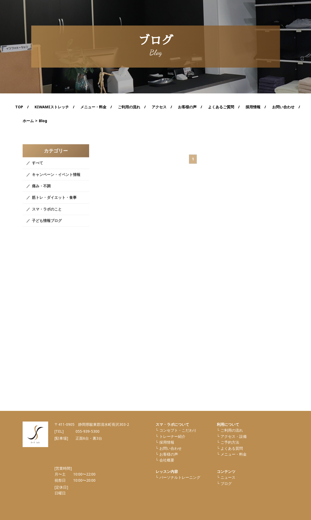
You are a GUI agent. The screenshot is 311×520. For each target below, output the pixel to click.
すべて (37, 167)
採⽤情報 (166, 442)
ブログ (226, 483)
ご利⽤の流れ (232, 430)
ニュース (228, 477)
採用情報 (253, 106)
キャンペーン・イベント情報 (56, 178)
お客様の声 (187, 106)
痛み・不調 (41, 190)
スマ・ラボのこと (47, 213)
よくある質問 (232, 448)
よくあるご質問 (221, 106)
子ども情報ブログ (47, 225)
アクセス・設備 (234, 436)
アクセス (159, 106)
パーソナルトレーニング (179, 477)
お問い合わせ (283, 106)
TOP (19, 106)
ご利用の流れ (129, 106)
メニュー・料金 (234, 454)
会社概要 (166, 460)
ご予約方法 (230, 442)
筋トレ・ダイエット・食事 (54, 202)
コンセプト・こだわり (178, 430)
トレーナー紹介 (172, 436)
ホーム (28, 120)
